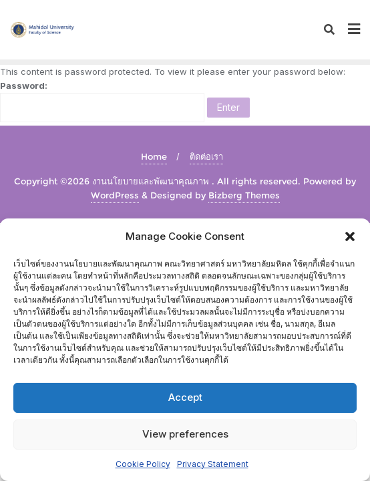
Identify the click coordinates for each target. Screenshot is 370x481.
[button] (350, 236)
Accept (185, 397)
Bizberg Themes (244, 195)
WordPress (115, 195)
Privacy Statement (212, 464)
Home (154, 156)
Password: (102, 101)
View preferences (185, 434)
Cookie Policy (143, 464)
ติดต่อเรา (206, 156)
